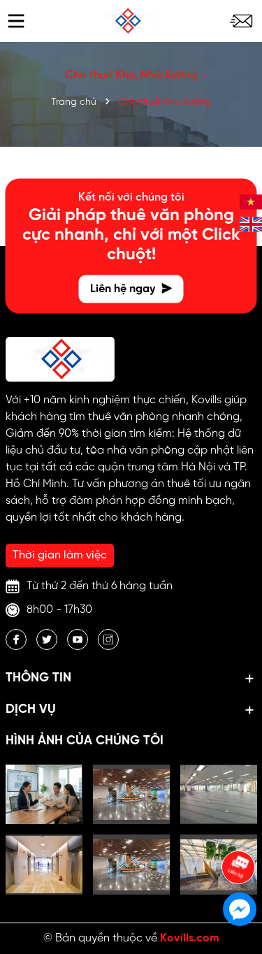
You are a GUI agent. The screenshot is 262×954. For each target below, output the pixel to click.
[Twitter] (46, 639)
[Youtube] (77, 639)
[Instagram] (108, 639)
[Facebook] (16, 639)
